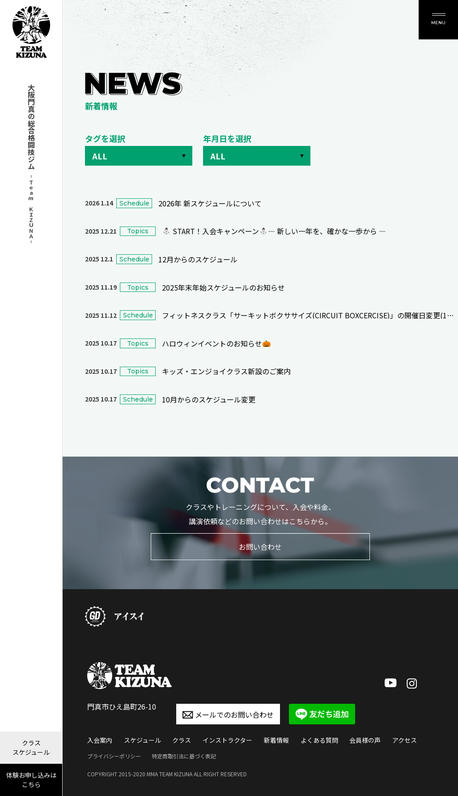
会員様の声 (365, 740)
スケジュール (142, 740)
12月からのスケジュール (197, 259)
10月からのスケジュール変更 (208, 399)
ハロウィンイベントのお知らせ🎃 (216, 343)
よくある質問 (319, 740)
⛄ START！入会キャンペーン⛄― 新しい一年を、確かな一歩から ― (274, 231)
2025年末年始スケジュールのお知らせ (223, 287)
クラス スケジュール (31, 747)
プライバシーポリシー (114, 756)
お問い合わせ (260, 546)
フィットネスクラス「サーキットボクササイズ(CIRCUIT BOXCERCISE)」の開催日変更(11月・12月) (308, 315)
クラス (181, 740)
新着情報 (276, 740)
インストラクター (227, 740)
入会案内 (99, 740)
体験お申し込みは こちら (31, 779)
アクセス (404, 740)
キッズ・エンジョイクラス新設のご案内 (226, 371)
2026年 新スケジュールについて (210, 203)
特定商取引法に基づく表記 (184, 756)
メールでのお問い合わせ (228, 714)
